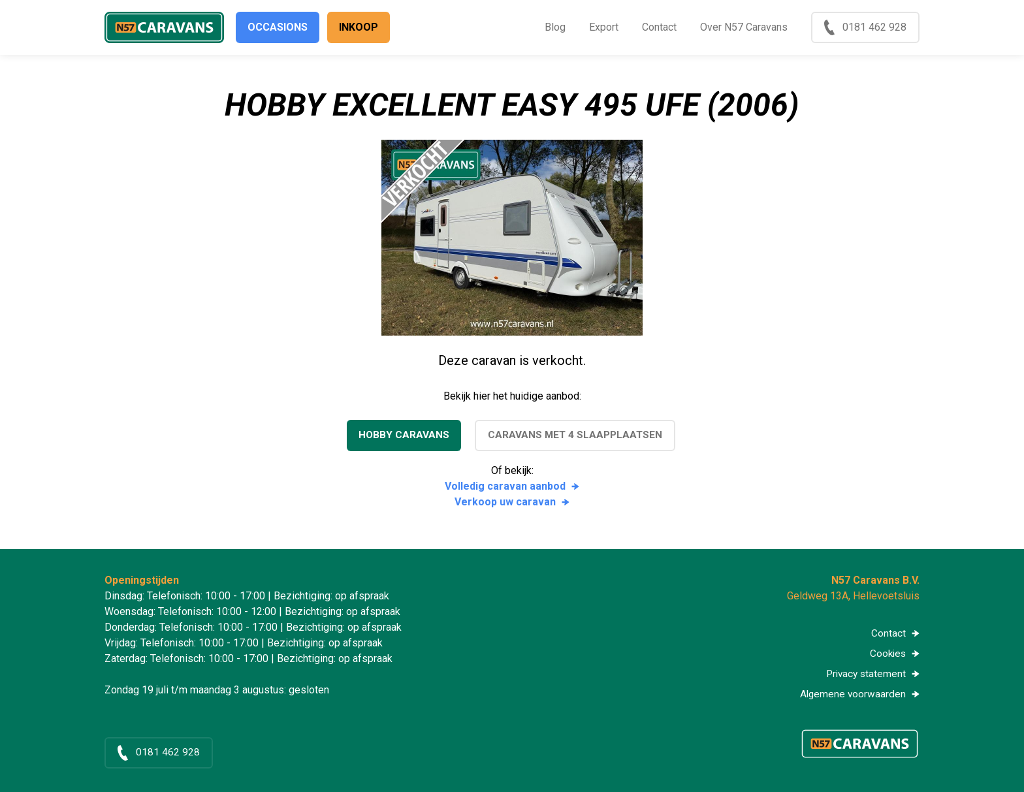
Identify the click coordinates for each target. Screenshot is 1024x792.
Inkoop (358, 27)
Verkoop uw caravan (505, 502)
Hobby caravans (402, 435)
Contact (659, 27)
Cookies (887, 654)
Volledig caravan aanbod (505, 486)
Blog (555, 27)
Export (603, 27)
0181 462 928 (874, 27)
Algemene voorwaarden (852, 696)
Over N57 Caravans (744, 27)
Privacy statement (864, 675)
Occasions (278, 27)
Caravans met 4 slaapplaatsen (575, 435)
